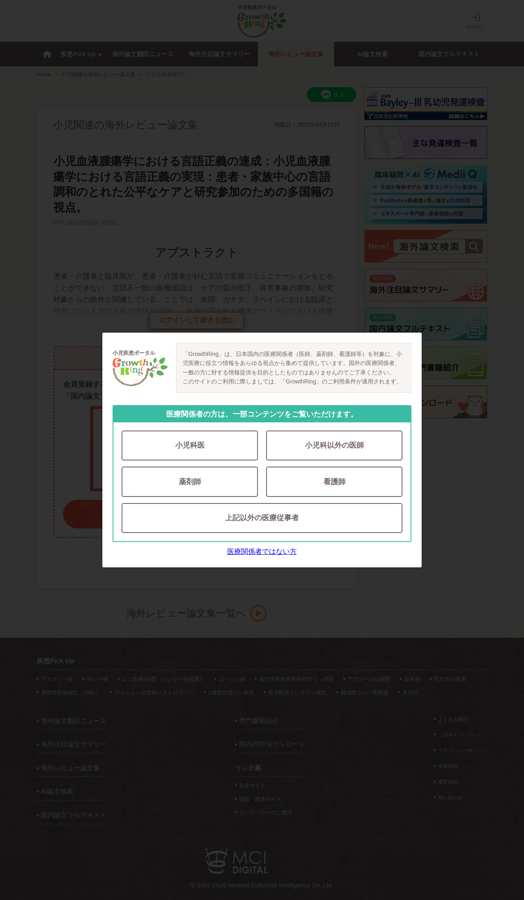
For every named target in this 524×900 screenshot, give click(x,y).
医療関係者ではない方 (262, 552)
